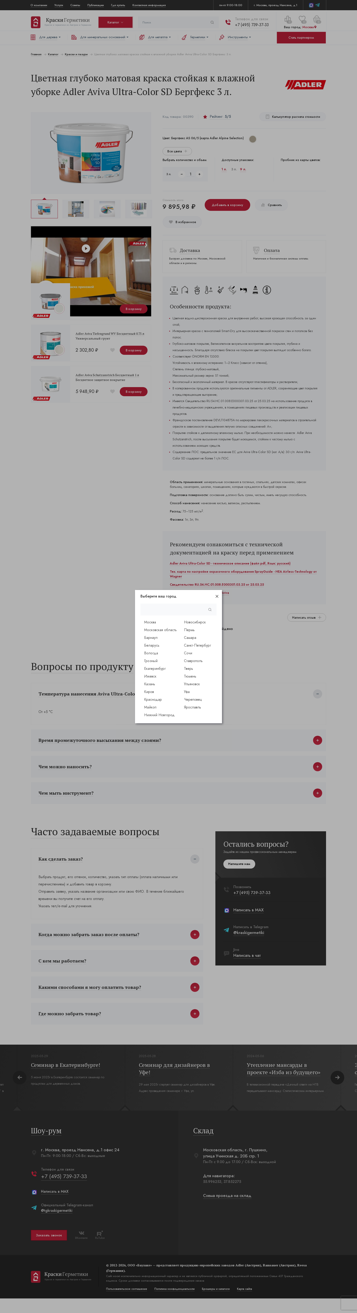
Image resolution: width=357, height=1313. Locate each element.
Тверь (188, 668)
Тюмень (190, 676)
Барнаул (151, 637)
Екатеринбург (155, 668)
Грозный (151, 660)
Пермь (189, 630)
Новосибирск (195, 622)
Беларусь (151, 645)
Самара (190, 637)
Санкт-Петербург (197, 645)
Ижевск (150, 676)
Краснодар (153, 699)
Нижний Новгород (159, 715)
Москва (150, 622)
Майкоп (150, 707)
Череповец (193, 699)
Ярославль (192, 707)
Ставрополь (193, 660)
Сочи (188, 653)
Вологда (151, 653)
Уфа (187, 691)
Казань (149, 684)
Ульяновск (192, 684)
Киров (149, 691)
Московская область (160, 630)
